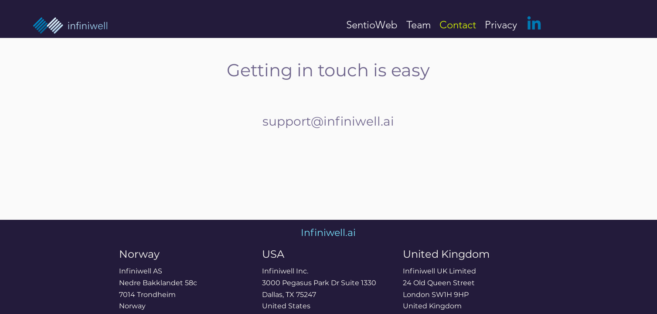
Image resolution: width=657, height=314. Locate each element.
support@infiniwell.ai (328, 121)
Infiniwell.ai (328, 233)
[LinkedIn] (534, 24)
